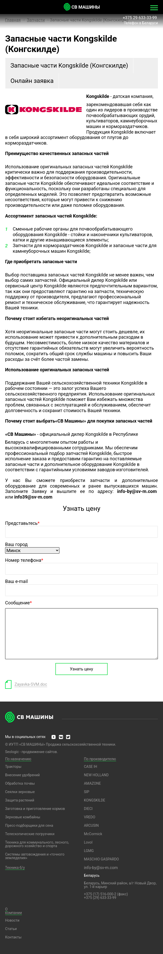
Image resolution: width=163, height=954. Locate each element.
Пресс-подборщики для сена (29, 825)
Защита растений (19, 800)
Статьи (11, 929)
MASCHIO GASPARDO (101, 859)
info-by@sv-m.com (101, 867)
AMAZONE (92, 783)
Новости (12, 920)
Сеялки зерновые (20, 792)
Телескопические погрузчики (29, 834)
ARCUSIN (91, 825)
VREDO (89, 817)
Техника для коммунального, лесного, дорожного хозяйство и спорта (37, 844)
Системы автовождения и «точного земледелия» (35, 856)
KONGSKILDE (94, 800)
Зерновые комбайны (22, 817)
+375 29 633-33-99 (140, 17)
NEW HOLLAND (96, 775)
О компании (13, 911)
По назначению (18, 759)
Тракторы (13, 767)
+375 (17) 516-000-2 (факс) (106, 894)
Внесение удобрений (22, 775)
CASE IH (90, 767)
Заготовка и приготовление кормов (35, 809)
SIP (86, 792)
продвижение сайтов (39, 752)
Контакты (13, 937)
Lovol (88, 842)
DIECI (88, 809)
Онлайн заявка (32, 80)
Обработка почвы (20, 783)
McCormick (93, 834)
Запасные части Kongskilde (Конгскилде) (69, 65)
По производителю (100, 759)
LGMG (89, 851)
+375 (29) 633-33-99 (100, 898)
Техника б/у (15, 868)
